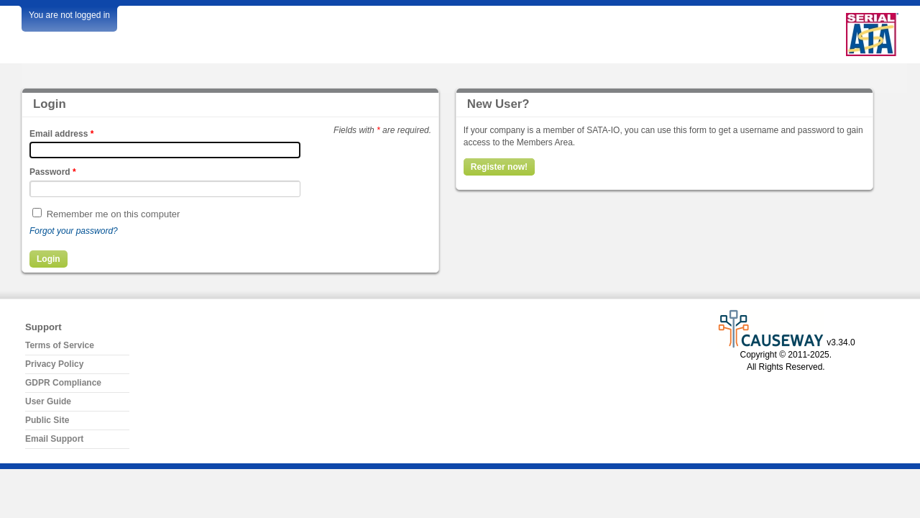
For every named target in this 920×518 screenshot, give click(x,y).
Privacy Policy (54, 364)
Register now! (499, 167)
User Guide (48, 401)
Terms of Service (59, 345)
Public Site (47, 420)
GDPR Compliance (63, 383)
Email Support (54, 439)
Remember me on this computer (113, 214)
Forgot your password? (73, 231)
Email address (61, 134)
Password (52, 172)
